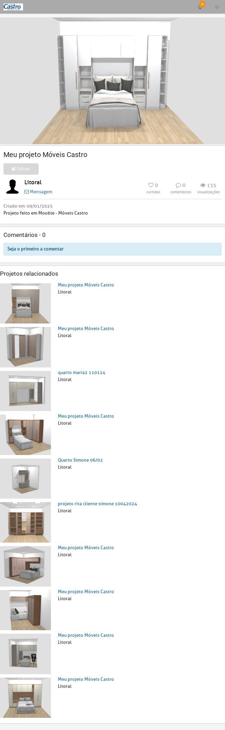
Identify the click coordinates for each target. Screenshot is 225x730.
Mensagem (38, 192)
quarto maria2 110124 (81, 372)
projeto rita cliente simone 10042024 (97, 504)
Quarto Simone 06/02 (80, 460)
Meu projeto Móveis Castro (86, 285)
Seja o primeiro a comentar (35, 249)
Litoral (33, 182)
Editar (21, 169)
